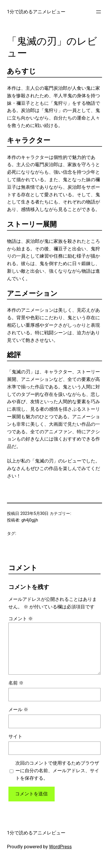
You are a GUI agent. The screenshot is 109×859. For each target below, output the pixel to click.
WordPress (60, 846)
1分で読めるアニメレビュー (36, 11)
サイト (15, 736)
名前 (16, 683)
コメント (20, 618)
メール (18, 709)
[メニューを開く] (98, 11)
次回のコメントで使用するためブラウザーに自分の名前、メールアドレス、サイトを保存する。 (57, 770)
